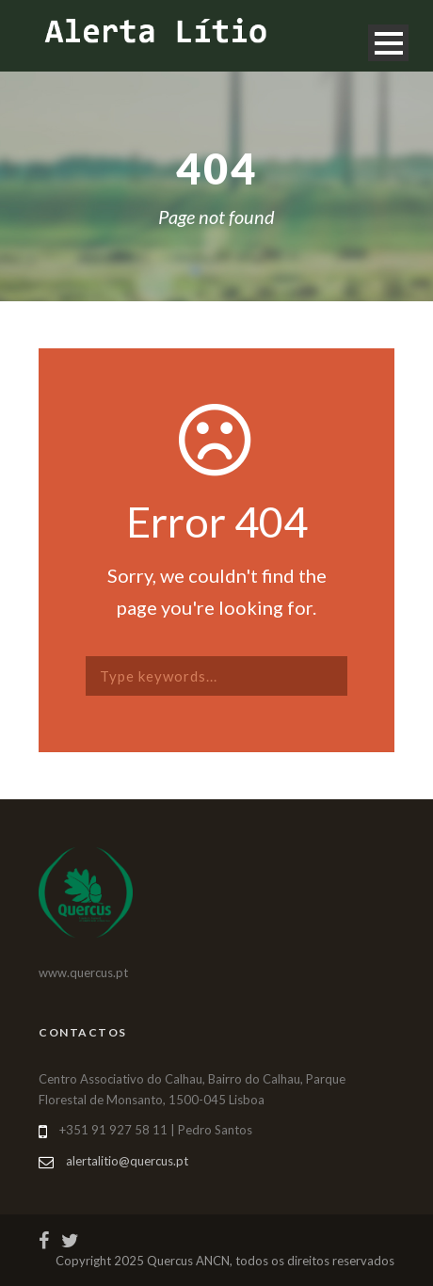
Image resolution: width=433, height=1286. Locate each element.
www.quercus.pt (83, 972)
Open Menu (388, 42)
